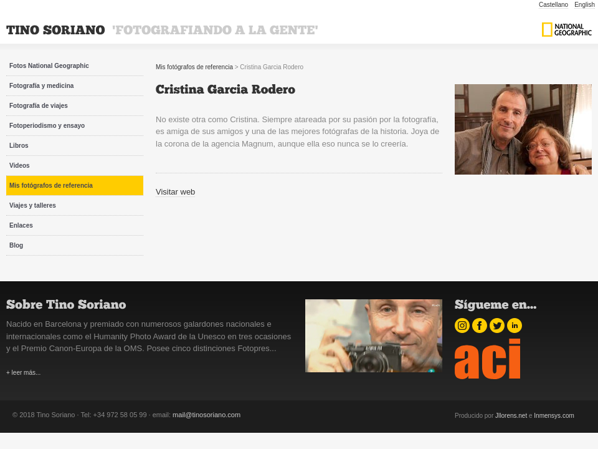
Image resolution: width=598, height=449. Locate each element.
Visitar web (175, 191)
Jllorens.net (511, 415)
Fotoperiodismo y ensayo (47, 125)
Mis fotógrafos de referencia (51, 185)
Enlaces (21, 225)
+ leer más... (23, 372)
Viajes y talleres (32, 205)
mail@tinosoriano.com (206, 414)
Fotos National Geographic (49, 65)
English (584, 4)
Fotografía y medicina (41, 85)
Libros (19, 145)
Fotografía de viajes (38, 105)
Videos (19, 165)
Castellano (553, 4)
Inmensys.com (554, 415)
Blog (16, 245)
